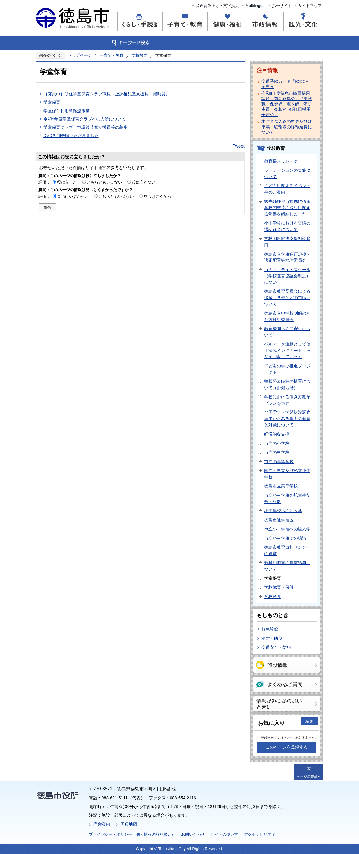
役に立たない (143, 182)
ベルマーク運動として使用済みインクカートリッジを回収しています (287, 350)
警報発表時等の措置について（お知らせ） (287, 384)
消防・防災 (271, 638)
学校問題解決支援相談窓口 (287, 241)
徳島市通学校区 (279, 520)
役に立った (67, 182)
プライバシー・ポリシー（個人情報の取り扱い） (132, 834)
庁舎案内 (101, 824)
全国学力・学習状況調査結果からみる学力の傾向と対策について (287, 418)
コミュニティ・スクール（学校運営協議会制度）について (287, 276)
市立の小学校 (276, 443)
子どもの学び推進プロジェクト (287, 369)
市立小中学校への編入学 (287, 528)
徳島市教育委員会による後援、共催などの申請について (287, 297)
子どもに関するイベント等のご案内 (287, 188)
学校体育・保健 (279, 587)
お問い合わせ (193, 834)
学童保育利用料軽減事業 (66, 110)
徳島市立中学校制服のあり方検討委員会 (287, 316)
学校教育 (139, 55)
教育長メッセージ (281, 161)
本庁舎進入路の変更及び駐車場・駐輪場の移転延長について (286, 126)
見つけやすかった (73, 196)
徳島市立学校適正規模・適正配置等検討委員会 (287, 257)
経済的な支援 (276, 434)
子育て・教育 (111, 55)
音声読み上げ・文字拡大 (217, 5)
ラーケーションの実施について (287, 173)
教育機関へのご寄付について (287, 331)
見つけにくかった (159, 196)
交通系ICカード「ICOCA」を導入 (287, 84)
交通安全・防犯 (276, 647)
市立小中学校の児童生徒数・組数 (287, 498)
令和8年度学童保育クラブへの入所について (84, 118)
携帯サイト (282, 5)
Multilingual (255, 5)
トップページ (80, 55)
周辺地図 (128, 824)
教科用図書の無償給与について (287, 565)
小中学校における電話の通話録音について (287, 226)
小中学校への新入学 (283, 510)
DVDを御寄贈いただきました (71, 135)
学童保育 (51, 102)
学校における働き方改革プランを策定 (287, 400)
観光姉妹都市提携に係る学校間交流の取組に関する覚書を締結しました (287, 207)
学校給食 (272, 596)
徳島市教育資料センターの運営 (287, 550)
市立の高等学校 (279, 461)
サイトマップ (310, 5)
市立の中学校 (276, 452)
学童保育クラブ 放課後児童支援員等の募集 (85, 127)
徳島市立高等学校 (281, 486)
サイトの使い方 (224, 834)
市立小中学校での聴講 (285, 538)
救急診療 (269, 629)
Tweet (239, 146)
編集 (309, 721)
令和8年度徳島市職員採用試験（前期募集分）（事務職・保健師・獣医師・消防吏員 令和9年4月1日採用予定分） (286, 104)
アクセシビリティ (259, 834)
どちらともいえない (104, 182)
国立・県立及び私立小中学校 (287, 473)
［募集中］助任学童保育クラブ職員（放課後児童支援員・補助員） (106, 93)
